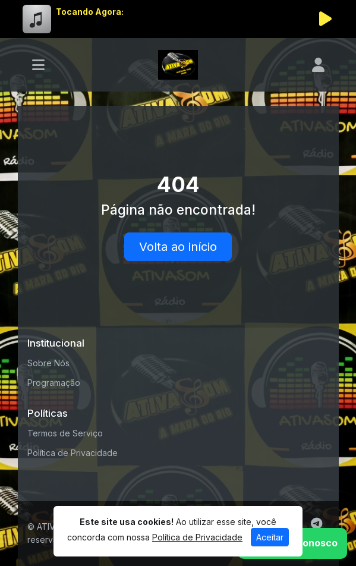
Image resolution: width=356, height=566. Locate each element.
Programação (53, 383)
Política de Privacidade (72, 453)
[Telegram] (316, 524)
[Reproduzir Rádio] (325, 19)
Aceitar (269, 537)
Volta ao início (178, 247)
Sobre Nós (48, 363)
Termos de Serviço (65, 433)
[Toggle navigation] (38, 64)
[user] (318, 64)
